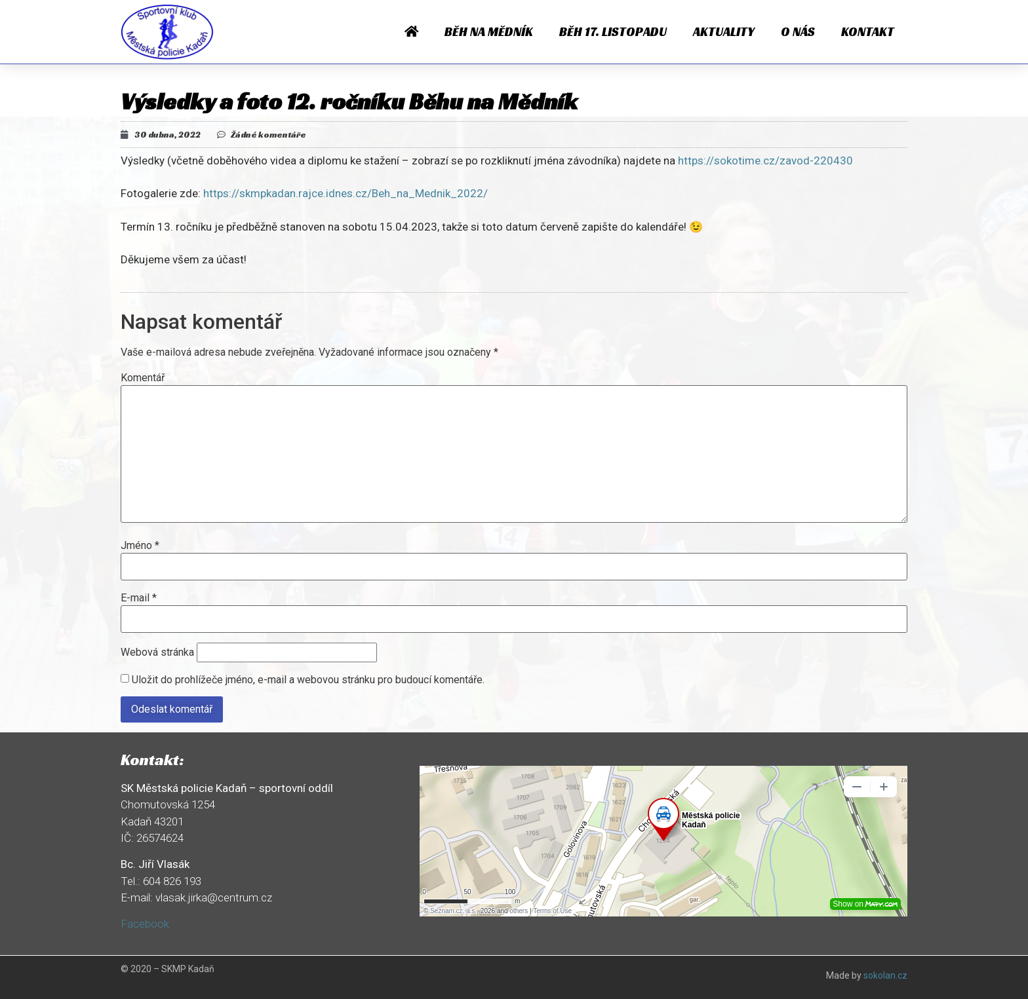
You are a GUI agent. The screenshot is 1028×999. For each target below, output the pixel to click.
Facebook (145, 923)
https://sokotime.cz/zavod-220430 (765, 160)
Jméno (140, 545)
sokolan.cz (885, 975)
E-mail (139, 598)
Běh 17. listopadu (613, 31)
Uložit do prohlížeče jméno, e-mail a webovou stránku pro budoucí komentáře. (308, 680)
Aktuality (724, 31)
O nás (798, 31)
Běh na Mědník (489, 31)
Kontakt (867, 31)
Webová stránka (157, 652)
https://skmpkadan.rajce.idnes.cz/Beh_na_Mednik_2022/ (345, 193)
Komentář (143, 378)
